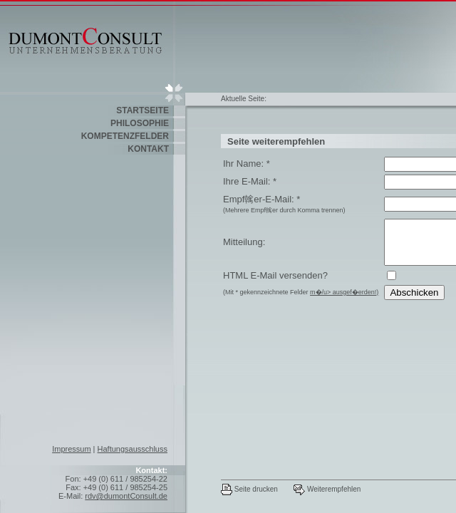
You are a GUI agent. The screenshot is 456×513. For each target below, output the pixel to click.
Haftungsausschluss (132, 449)
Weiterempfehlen (327, 489)
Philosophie (139, 123)
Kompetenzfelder (125, 136)
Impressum (71, 449)
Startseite (142, 110)
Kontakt (148, 149)
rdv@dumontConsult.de (126, 496)
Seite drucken (249, 489)
